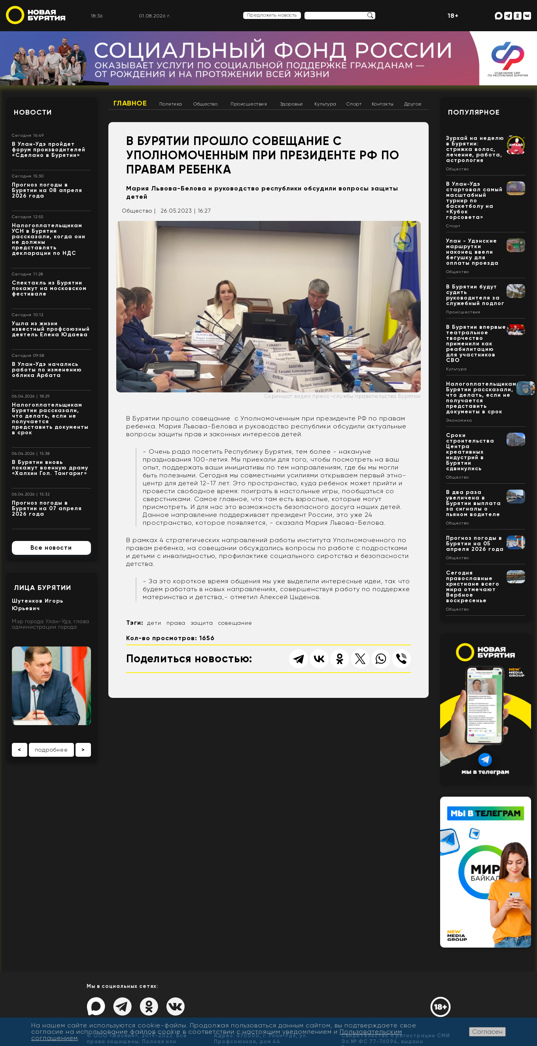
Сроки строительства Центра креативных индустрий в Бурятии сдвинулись (470, 452)
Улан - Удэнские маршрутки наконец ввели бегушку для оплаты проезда (472, 251)
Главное (130, 103)
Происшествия (249, 104)
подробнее (51, 749)
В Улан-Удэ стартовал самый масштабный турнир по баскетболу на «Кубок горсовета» (474, 201)
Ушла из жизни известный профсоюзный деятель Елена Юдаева (51, 329)
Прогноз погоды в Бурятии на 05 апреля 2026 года (475, 543)
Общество (205, 104)
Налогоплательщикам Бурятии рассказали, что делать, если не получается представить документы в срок (50, 418)
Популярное (474, 112)
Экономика (459, 420)
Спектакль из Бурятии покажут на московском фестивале (49, 288)
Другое (413, 104)
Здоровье (291, 104)
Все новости (51, 547)
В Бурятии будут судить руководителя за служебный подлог (475, 295)
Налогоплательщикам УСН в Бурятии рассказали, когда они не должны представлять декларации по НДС (48, 239)
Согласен (487, 1031)
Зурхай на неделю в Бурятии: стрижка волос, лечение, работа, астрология (475, 149)
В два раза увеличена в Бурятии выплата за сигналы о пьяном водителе (473, 503)
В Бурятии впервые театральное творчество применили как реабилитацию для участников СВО (476, 344)
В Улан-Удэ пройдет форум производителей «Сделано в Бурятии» (48, 149)
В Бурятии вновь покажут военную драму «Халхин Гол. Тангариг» (50, 468)
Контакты (383, 104)
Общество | (139, 210)
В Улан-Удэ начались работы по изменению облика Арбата (47, 370)
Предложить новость (272, 15)
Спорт (354, 104)
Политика (170, 104)
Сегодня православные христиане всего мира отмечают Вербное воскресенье (472, 586)
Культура (325, 104)
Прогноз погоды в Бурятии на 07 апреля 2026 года (47, 508)
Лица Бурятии (42, 587)
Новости (33, 112)
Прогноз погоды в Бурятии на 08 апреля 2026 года (47, 190)
